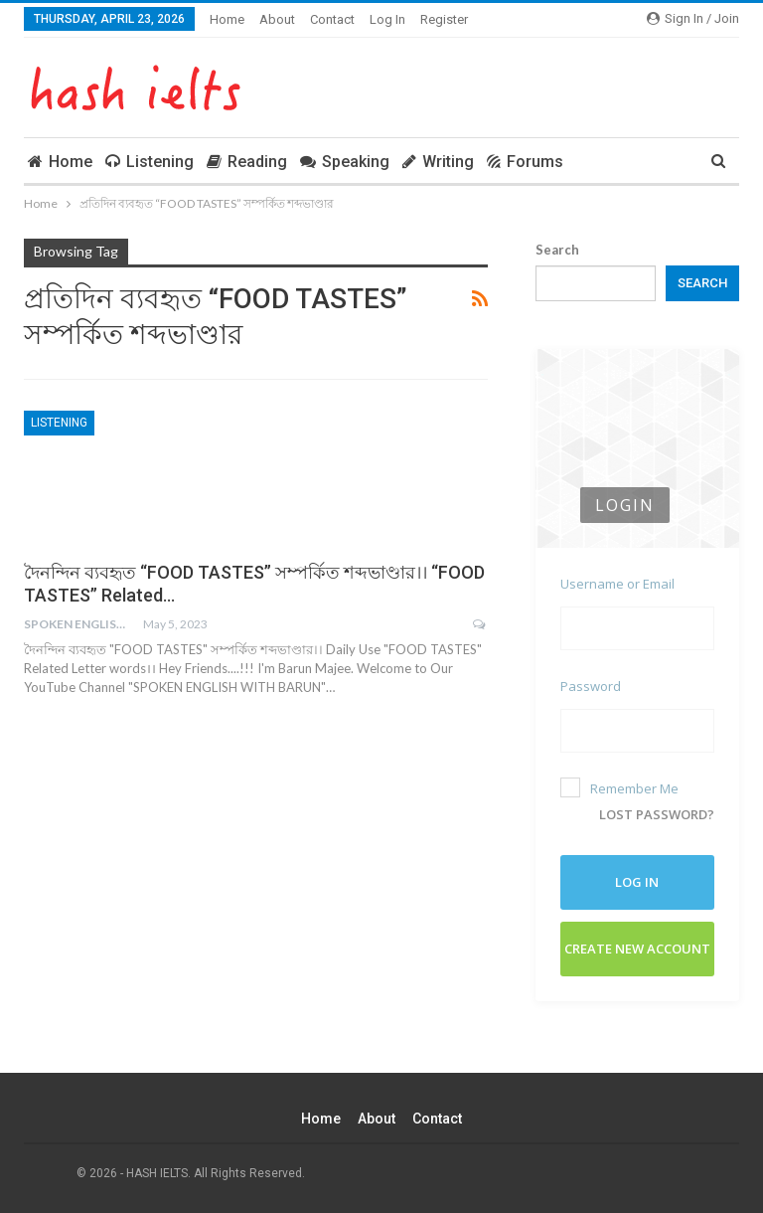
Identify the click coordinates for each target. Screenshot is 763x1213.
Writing (438, 161)
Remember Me (619, 787)
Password (590, 686)
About (277, 19)
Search (557, 250)
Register (444, 19)
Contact (332, 19)
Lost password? (656, 813)
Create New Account (637, 947)
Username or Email (617, 584)
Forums (525, 161)
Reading (247, 161)
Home (227, 19)
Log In (387, 19)
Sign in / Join (693, 18)
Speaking (344, 161)
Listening (149, 161)
